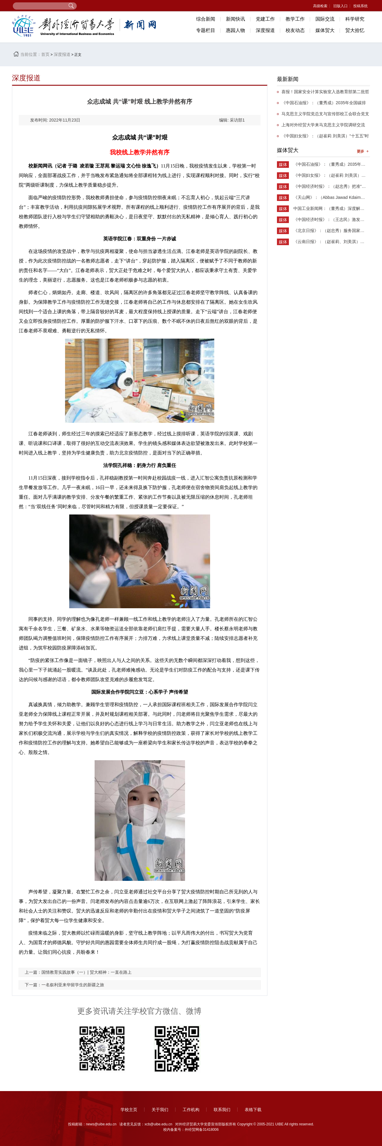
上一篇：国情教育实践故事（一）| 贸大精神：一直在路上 (78, 972)
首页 (45, 54)
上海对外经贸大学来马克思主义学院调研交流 (323, 124)
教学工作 (295, 18)
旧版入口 (340, 6)
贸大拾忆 (354, 30)
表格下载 (253, 1109)
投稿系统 (360, 6)
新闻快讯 (235, 18)
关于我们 (160, 1109)
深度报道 (265, 30)
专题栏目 (205, 30)
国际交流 (325, 18)
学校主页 (129, 1109)
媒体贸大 (325, 30)
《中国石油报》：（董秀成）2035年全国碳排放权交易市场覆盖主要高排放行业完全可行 (321, 104)
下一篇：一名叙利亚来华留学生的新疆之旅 (64, 984)
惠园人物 (235, 30)
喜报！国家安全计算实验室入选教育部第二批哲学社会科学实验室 (323, 93)
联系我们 (222, 1109)
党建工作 (265, 18)
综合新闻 (205, 18)
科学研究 (354, 18)
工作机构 (191, 1109)
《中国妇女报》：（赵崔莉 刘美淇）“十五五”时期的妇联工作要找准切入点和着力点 (323, 137)
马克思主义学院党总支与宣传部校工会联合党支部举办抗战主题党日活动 (323, 115)
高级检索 (320, 6)
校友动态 (295, 30)
